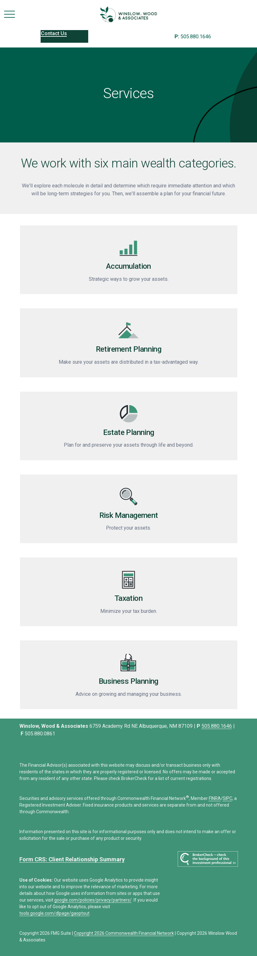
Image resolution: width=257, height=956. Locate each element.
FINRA (215, 798)
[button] (64, 36)
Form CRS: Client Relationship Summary (72, 859)
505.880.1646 (193, 37)
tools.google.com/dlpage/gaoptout (54, 913)
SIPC (227, 798)
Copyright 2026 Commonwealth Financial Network (124, 933)
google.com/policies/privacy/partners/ (93, 900)
